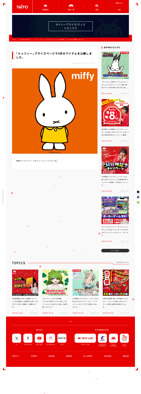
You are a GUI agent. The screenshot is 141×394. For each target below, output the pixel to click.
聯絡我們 (126, 356)
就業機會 (51, 356)
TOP (14, 39)
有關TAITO (119, 3)
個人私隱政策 (87, 356)
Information (25, 39)
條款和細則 (107, 356)
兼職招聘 (69, 356)
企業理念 (34, 356)
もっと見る (115, 251)
